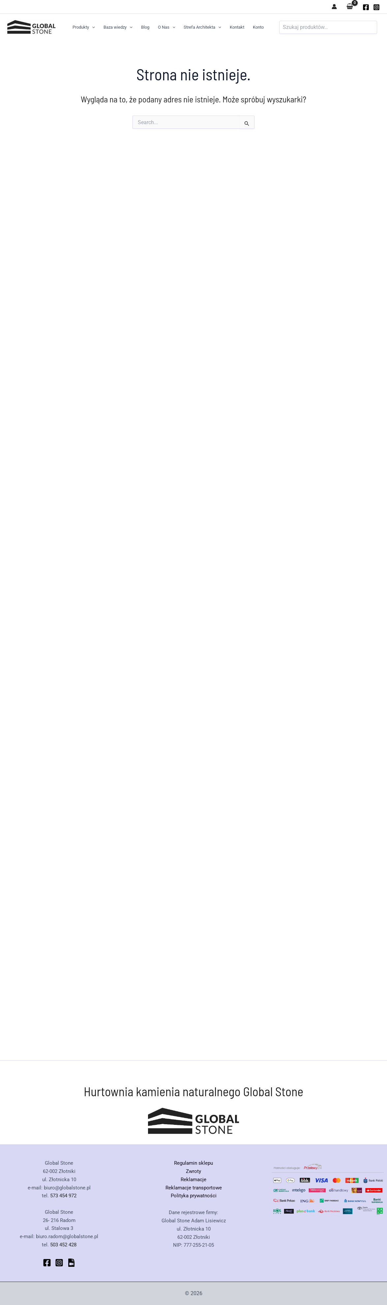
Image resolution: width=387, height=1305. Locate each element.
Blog (145, 27)
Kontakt (237, 27)
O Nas (166, 27)
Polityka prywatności (194, 1196)
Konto (258, 27)
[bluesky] (71, 1263)
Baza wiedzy (118, 27)
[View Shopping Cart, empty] (349, 7)
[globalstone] (366, 7)
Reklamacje (193, 1180)
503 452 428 (63, 1245)
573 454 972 (63, 1196)
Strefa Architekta (202, 27)
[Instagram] (376, 7)
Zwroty (193, 1171)
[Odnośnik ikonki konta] (334, 6)
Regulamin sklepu (193, 1163)
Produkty (84, 27)
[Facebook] (47, 1263)
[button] (92, 27)
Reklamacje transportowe (193, 1188)
